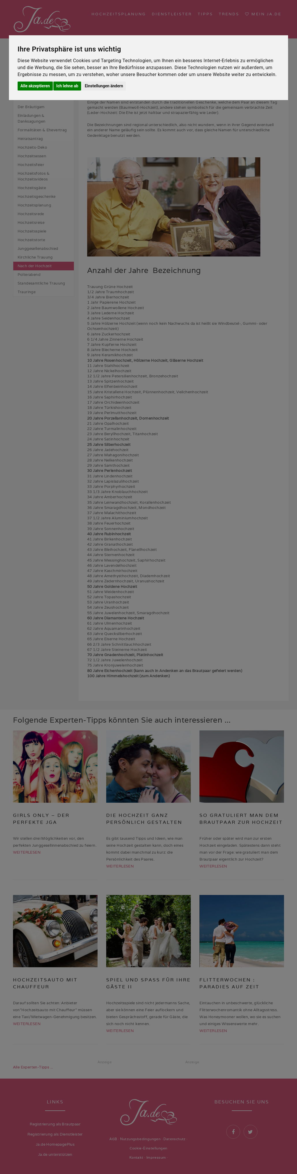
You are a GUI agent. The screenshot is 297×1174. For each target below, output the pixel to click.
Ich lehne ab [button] (67, 86)
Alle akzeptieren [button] (35, 86)
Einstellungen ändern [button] (104, 86)
